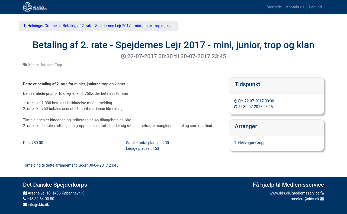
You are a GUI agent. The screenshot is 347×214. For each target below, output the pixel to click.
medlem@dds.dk (307, 199)
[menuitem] (274, 7)
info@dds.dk (36, 204)
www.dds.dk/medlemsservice (296, 193)
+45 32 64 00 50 (38, 199)
